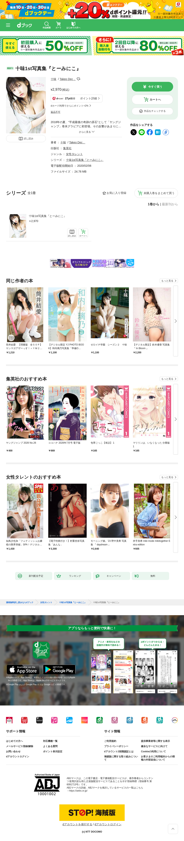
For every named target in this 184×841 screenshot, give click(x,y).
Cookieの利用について (153, 751)
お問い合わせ (13, 751)
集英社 (67, 148)
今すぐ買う (155, 86)
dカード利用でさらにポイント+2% (69, 105)
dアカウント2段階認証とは (119, 751)
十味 (53, 79)
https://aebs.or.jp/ (78, 790)
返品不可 (55, 112)
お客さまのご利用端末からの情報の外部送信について (158, 758)
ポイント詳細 (88, 98)
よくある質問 (50, 746)
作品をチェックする (155, 111)
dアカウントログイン (17, 756)
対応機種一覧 (50, 741)
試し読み (28, 138)
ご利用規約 (110, 741)
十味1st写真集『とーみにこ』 (47, 216)
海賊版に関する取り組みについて (121, 758)
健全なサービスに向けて (154, 746)
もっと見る (167, 280)
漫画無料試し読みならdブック (19, 602)
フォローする (79, 79)
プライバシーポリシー (116, 746)
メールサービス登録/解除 (19, 746)
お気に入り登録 (116, 192)
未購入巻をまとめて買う (159, 193)
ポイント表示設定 (52, 751)
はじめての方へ (14, 741)
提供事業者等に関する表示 (155, 741)
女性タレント (74, 154)
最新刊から (170, 204)
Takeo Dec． (68, 79)
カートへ (155, 99)
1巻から (153, 204)
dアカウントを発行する (77, 824)
